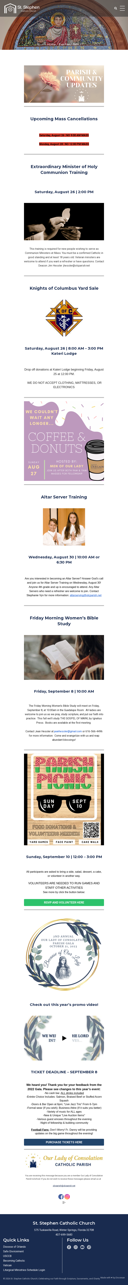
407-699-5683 (64, 1234)
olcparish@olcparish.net (64, 1186)
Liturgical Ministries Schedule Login (24, 1270)
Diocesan (120, 1277)
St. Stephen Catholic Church (24, 1278)
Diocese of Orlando (14, 1246)
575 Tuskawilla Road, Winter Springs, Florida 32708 (64, 1230)
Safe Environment (13, 1251)
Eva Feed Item (69, 44)
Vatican (7, 1265)
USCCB (7, 1256)
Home (51, 44)
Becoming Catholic (14, 1260)
